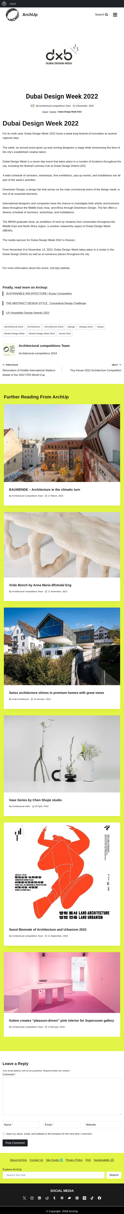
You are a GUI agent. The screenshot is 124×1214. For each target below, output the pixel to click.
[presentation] (62, 443)
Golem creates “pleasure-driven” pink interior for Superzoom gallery (61, 1020)
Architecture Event (53, 327)
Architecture (33, 327)
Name (8, 1124)
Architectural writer (21, 806)
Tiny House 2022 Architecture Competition (93, 367)
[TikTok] (92, 1198)
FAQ (88, 1160)
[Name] (21, 1124)
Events (53, 112)
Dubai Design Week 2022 (42, 333)
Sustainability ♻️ (104, 1160)
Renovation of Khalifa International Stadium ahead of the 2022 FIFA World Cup (31, 369)
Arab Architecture (20, 699)
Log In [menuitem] (13, 3)
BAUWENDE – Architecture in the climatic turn (44, 489)
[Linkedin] (39, 1198)
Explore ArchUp (12, 1169)
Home (45, 112)
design (71, 327)
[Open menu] (115, 14)
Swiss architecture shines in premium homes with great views (56, 693)
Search (114, 1175)
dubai (100, 327)
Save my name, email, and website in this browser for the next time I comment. (49, 1133)
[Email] (62, 1124)
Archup (41, 287)
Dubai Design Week (14, 333)
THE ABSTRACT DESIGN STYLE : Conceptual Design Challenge (46, 303)
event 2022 (65, 333)
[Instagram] (32, 1198)
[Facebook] (99, 1198)
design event (86, 327)
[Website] (103, 1124)
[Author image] (32, 106)
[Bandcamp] (69, 1198)
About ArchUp (18, 1160)
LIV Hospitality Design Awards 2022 (27, 312)
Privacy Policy (74, 1160)
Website (91, 1124)
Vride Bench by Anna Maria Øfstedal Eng (40, 585)
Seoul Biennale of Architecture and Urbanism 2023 (47, 929)
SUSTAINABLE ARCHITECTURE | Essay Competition (39, 293)
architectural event (13, 327)
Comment (9, 1074)
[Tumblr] (54, 1198)
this (57, 268)
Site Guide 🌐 (54, 1160)
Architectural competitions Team (55, 106)
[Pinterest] (77, 1198)
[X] (24, 1198)
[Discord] (62, 1198)
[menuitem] (4, 3)
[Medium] (84, 1198)
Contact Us (36, 1160)
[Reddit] (47, 1198)
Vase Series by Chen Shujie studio (35, 800)
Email (49, 1124)
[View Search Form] (101, 14)
